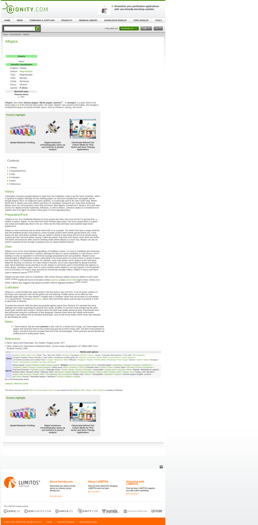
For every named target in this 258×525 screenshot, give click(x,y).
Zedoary (76, 376)
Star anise (17, 376)
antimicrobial (71, 280)
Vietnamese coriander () (33, 362)
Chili (65, 367)
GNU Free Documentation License (41, 390)
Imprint (49, 522)
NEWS (20, 20)
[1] (62, 102)
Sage (125, 360)
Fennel (139, 367)
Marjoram (58, 360)
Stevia (146, 360)
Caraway (136, 365)
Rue (119, 360)
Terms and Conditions (65, 522)
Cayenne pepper (43, 367)
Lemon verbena (127, 357)
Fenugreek (147, 367)
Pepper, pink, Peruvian (22, 374)
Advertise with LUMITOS (135, 482)
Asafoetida (117, 365)
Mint (66, 360)
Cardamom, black (20, 367)
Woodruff (52, 362)
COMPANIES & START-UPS (42, 20)
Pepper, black (102, 372)
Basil (23, 355)
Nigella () (72, 372)
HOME (7, 20)
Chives (90, 355)
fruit (17, 105)
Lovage (50, 360)
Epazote (140, 355)
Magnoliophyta (26, 71)
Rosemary (112, 360)
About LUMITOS (98, 481)
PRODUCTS (66, 20)
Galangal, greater (37, 370)
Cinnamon (73, 367)
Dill (134, 355)
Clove (81, 367)
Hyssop (82, 357)
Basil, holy (31, 355)
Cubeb (103, 367)
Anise (94, 365)
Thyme (15, 362)
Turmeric (60, 376)
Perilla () (100, 360)
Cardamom (146, 365)
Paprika (91, 372)
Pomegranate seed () (59, 374)
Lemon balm (102, 357)
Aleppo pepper (53, 365)
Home (5, 34)
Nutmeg (83, 372)
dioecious (37, 299)
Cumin (110, 367)
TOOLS (158, 20)
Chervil (83, 355)
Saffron (88, 374)
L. (19, 97)
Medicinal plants (21, 383)
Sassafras (108, 374)
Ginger (71, 370)
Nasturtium (59, 372)
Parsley (90, 360)
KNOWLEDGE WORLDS (115, 20)
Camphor (127, 365)
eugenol (54, 280)
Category (9, 383)
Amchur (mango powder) (80, 365)
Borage (66, 355)
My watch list (112, 28)
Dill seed (130, 367)
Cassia (32, 367)
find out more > (56, 496)
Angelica (16, 355)
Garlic (64, 370)
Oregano (81, 360)
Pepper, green (115, 372)
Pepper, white (38, 374)
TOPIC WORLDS (140, 20)
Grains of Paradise (83, 370)
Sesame (117, 374)
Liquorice (121, 370)
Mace (129, 370)
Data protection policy (88, 522)
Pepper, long (128, 372)
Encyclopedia (15, 34)
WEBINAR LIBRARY (88, 20)
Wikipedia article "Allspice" (82, 390)
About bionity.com (61, 481)
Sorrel (139, 360)
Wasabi (69, 376)
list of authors (99, 390)
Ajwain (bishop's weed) (35, 365)
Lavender (91, 357)
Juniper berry (110, 370)
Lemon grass (114, 357)
